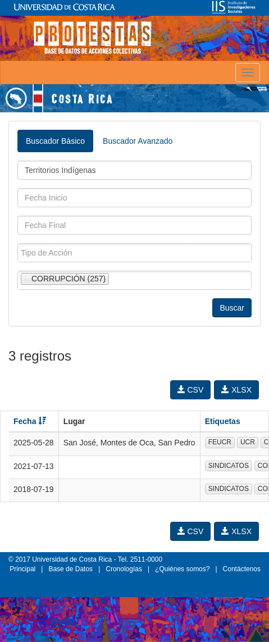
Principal (22, 569)
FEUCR (219, 442)
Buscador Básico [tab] (55, 140)
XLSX (236, 389)
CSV (190, 389)
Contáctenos (242, 569)
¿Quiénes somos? (182, 569)
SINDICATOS (228, 466)
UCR (247, 442)
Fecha (29, 421)
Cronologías (124, 569)
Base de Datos (70, 569)
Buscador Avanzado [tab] (137, 140)
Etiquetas (222, 421)
